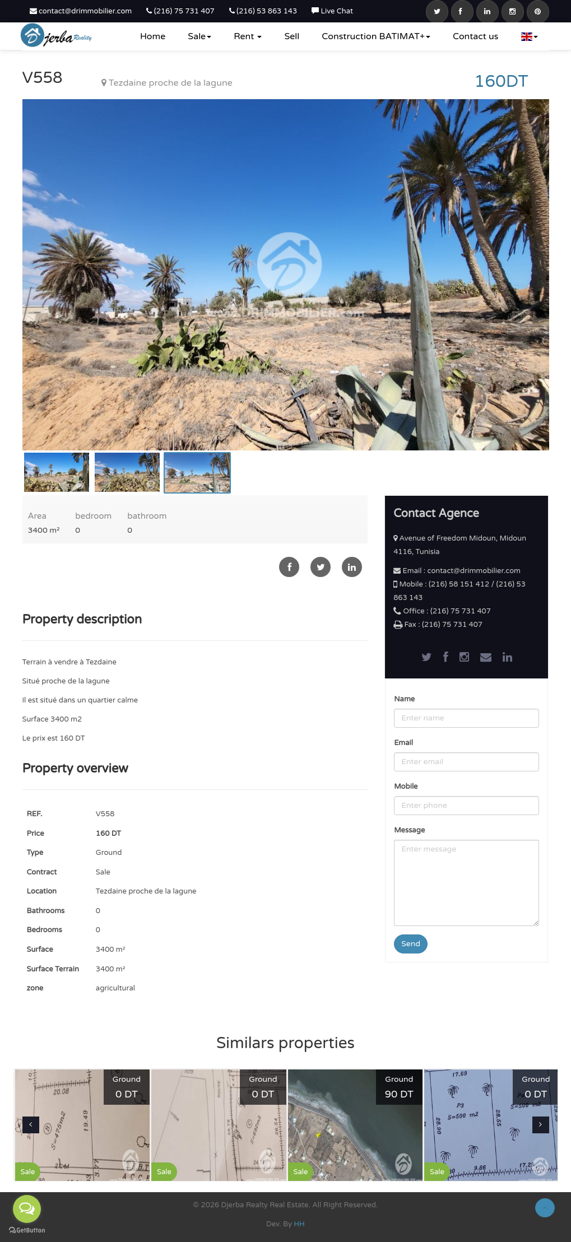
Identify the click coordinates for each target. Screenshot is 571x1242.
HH (299, 1224)
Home (152, 36)
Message (409, 830)
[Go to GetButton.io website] (27, 1230)
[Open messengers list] (27, 1209)
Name (404, 699)
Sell (291, 36)
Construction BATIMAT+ (376, 36)
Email (403, 742)
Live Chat (332, 11)
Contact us (475, 36)
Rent (248, 36)
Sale (199, 36)
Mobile (405, 786)
